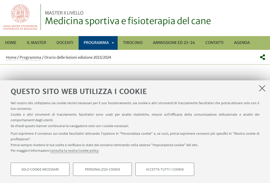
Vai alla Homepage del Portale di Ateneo (20, 17)
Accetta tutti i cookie (165, 169)
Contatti (214, 42)
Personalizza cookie (102, 169)
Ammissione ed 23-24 (174, 42)
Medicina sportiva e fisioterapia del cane (128, 18)
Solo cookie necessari (40, 169)
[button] (262, 57)
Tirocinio (132, 42)
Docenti (65, 42)
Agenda (242, 42)
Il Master (36, 42)
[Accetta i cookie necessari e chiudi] (262, 88)
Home (10, 42)
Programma (96, 42)
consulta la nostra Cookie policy (74, 150)
